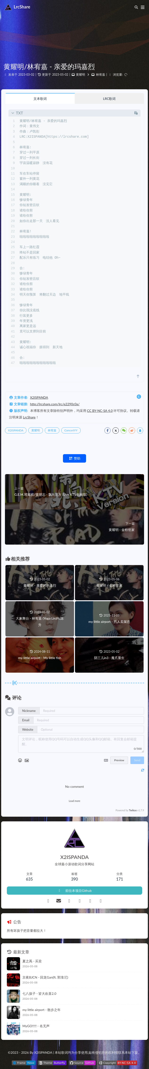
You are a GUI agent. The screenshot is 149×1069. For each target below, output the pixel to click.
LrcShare (29, 417)
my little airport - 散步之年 (41, 1010)
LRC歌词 (109, 99)
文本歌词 (40, 99)
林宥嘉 (100, 74)
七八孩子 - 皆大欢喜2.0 (39, 993)
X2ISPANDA (39, 397)
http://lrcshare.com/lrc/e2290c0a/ (55, 404)
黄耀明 (80, 74)
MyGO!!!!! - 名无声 (36, 1026)
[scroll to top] (138, 376)
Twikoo (133, 810)
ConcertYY (71, 430)
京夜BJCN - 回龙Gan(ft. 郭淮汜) (45, 977)
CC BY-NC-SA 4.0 (100, 411)
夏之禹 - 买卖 (32, 961)
